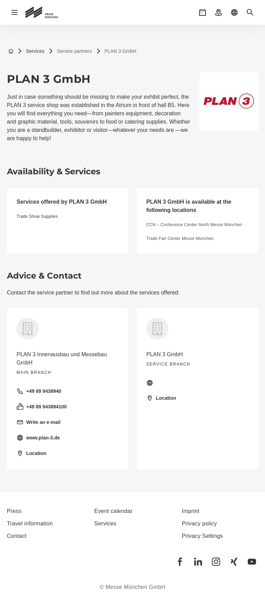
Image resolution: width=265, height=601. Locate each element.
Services (31, 51)
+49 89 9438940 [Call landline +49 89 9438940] (39, 391)
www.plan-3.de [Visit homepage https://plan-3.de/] (38, 437)
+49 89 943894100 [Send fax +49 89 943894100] (42, 406)
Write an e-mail (38, 422)
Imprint (190, 511)
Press (14, 511)
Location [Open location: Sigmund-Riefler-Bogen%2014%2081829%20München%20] (31, 453)
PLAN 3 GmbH (116, 51)
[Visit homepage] (197, 383)
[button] (202, 12)
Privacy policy (199, 523)
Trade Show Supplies (37, 216)
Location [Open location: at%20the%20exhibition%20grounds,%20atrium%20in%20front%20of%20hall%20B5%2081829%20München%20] (161, 398)
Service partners (70, 51)
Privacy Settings (202, 536)
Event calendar (113, 511)
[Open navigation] (14, 12)
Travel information (30, 523)
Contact (17, 536)
